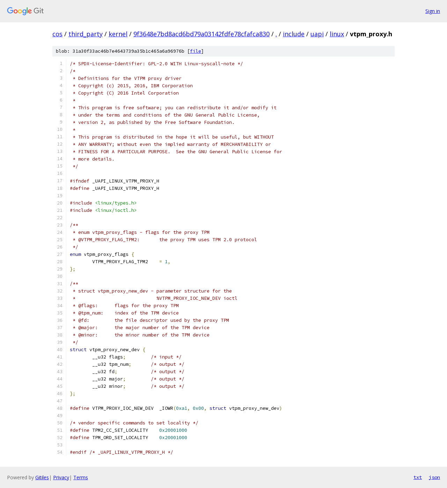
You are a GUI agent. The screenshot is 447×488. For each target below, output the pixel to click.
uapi (317, 34)
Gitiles (42, 477)
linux (337, 34)
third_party (85, 34)
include (294, 34)
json (434, 477)
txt (417, 477)
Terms (80, 477)
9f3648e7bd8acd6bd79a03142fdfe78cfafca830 (201, 34)
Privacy (61, 477)
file (195, 51)
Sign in (432, 11)
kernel (118, 34)
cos (57, 34)
